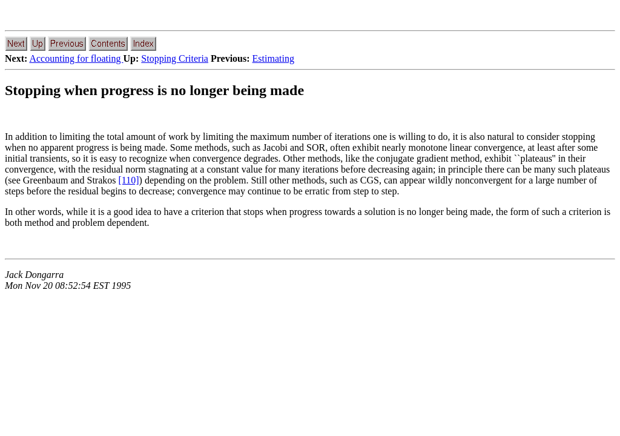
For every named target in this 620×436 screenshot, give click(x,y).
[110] (129, 180)
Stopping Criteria (174, 58)
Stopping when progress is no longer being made (154, 90)
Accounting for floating (76, 58)
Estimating (273, 58)
